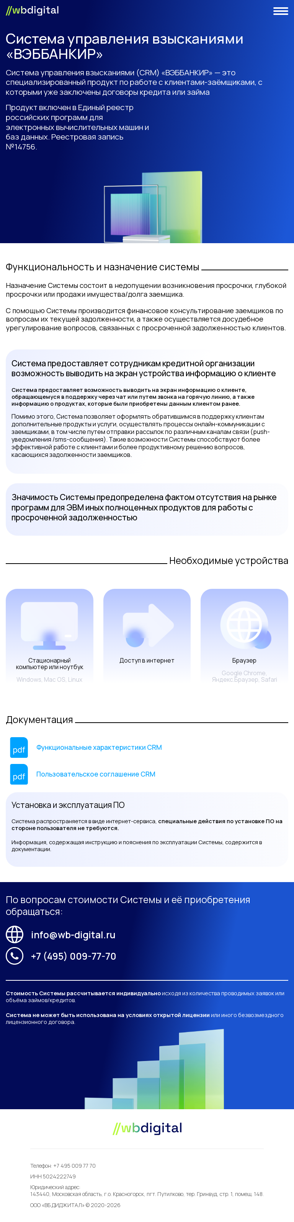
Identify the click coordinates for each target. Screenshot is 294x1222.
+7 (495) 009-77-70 (61, 956)
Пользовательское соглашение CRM (95, 773)
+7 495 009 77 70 (74, 1165)
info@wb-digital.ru (61, 934)
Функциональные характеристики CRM (99, 747)
